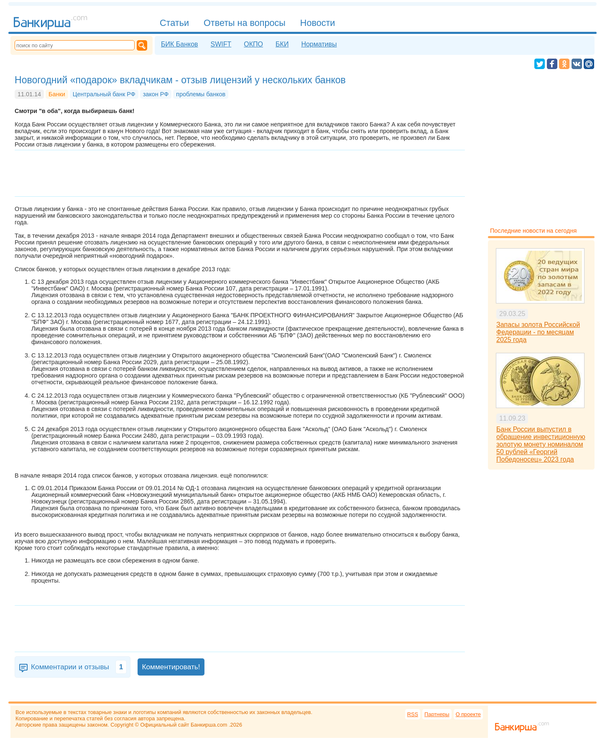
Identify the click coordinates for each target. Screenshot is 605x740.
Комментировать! (171, 667)
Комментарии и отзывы (79, 667)
